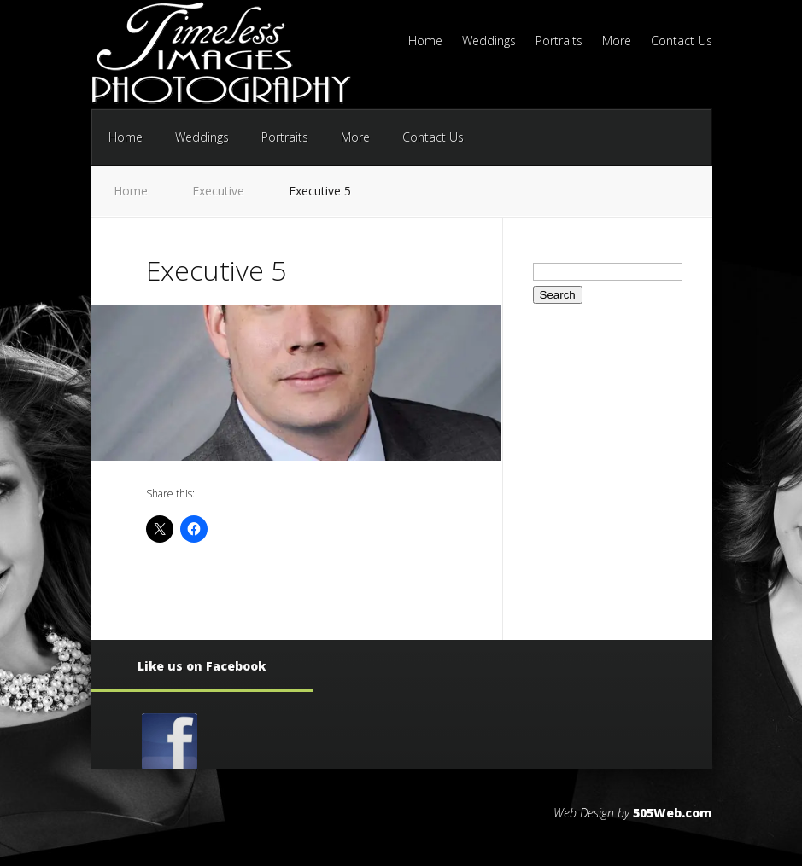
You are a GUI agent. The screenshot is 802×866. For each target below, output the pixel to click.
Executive (218, 191)
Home (425, 42)
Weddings (489, 42)
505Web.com (672, 813)
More (616, 42)
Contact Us (681, 42)
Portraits (559, 42)
